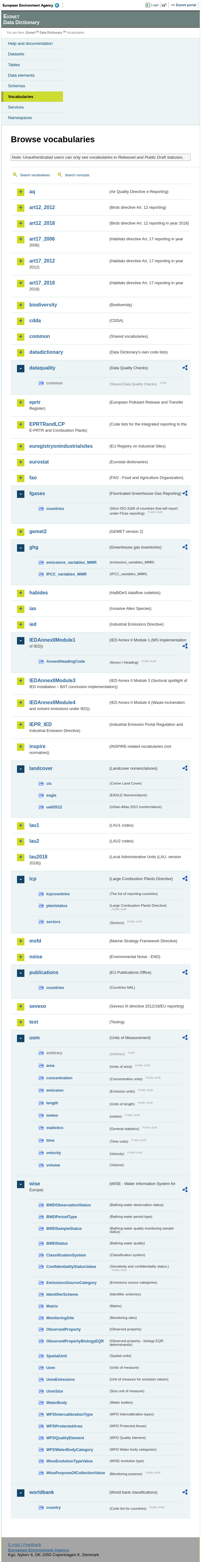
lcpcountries (58, 894)
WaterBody (56, 1402)
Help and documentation (30, 43)
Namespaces (20, 117)
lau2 (34, 841)
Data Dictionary (51, 32)
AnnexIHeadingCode (65, 661)
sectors (53, 921)
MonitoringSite (60, 1318)
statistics (54, 1127)
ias (32, 608)
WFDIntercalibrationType (69, 1414)
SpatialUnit (56, 1356)
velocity (53, 1152)
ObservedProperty (63, 1329)
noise (35, 956)
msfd (35, 941)
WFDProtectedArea (64, 1426)
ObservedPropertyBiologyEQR (75, 1341)
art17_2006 (42, 239)
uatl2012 (54, 807)
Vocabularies (20, 96)
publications (43, 972)
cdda (35, 320)
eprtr (34, 402)
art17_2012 (42, 260)
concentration (59, 1078)
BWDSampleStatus (64, 1228)
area (50, 1065)
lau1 (34, 825)
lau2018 (38, 856)
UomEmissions (60, 1379)
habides (38, 592)
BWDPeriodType (61, 1216)
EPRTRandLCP (47, 424)
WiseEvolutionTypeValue (69, 1461)
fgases (37, 493)
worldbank (41, 1492)
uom (34, 1037)
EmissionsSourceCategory (71, 1282)
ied (32, 624)
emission (54, 1090)
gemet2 (38, 531)
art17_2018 (42, 282)
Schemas (16, 85)
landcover (41, 768)
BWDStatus (57, 1243)
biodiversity (43, 304)
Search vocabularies (35, 175)
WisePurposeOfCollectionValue (75, 1472)
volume (53, 1165)
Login (155, 5)
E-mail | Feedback (24, 1544)
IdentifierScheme (62, 1294)
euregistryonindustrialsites (61, 446)
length (52, 1103)
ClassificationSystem (66, 1255)
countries (55, 508)
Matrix (52, 1306)
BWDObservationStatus (68, 1205)
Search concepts (77, 175)
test (33, 1022)
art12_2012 (42, 207)
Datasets (16, 54)
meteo (52, 1115)
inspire (37, 746)
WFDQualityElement (65, 1438)
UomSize (54, 1391)
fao (33, 477)
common (39, 336)
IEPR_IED (40, 724)
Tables (14, 64)
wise (34, 1183)
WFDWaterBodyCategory (69, 1449)
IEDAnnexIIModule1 (52, 640)
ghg (33, 547)
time (50, 1140)
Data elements (21, 75)
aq (32, 191)
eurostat (39, 461)
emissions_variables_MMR (71, 562)
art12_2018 (42, 223)
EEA (33, 5)
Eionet (31, 32)
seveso (37, 1006)
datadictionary (46, 352)
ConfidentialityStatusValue (71, 1266)
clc (49, 783)
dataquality (42, 367)
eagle (51, 795)
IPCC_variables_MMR (66, 574)
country (53, 1507)
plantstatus (56, 905)
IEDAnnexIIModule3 (52, 680)
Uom (50, 1367)
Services (16, 107)
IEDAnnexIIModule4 (52, 702)
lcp (32, 878)
